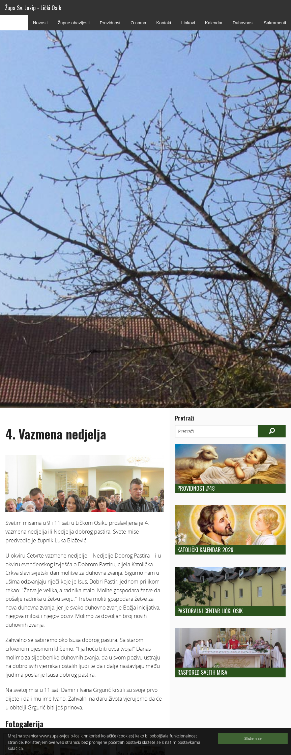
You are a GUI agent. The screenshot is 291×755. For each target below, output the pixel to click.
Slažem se (252, 738)
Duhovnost (243, 22)
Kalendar (214, 22)
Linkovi (188, 22)
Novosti (40, 22)
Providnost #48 (196, 488)
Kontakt (163, 22)
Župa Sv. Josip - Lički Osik (33, 7)
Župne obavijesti (74, 22)
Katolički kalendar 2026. (205, 550)
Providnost (110, 22)
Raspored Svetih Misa (202, 672)
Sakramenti (275, 22)
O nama (138, 22)
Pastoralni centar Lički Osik (210, 611)
